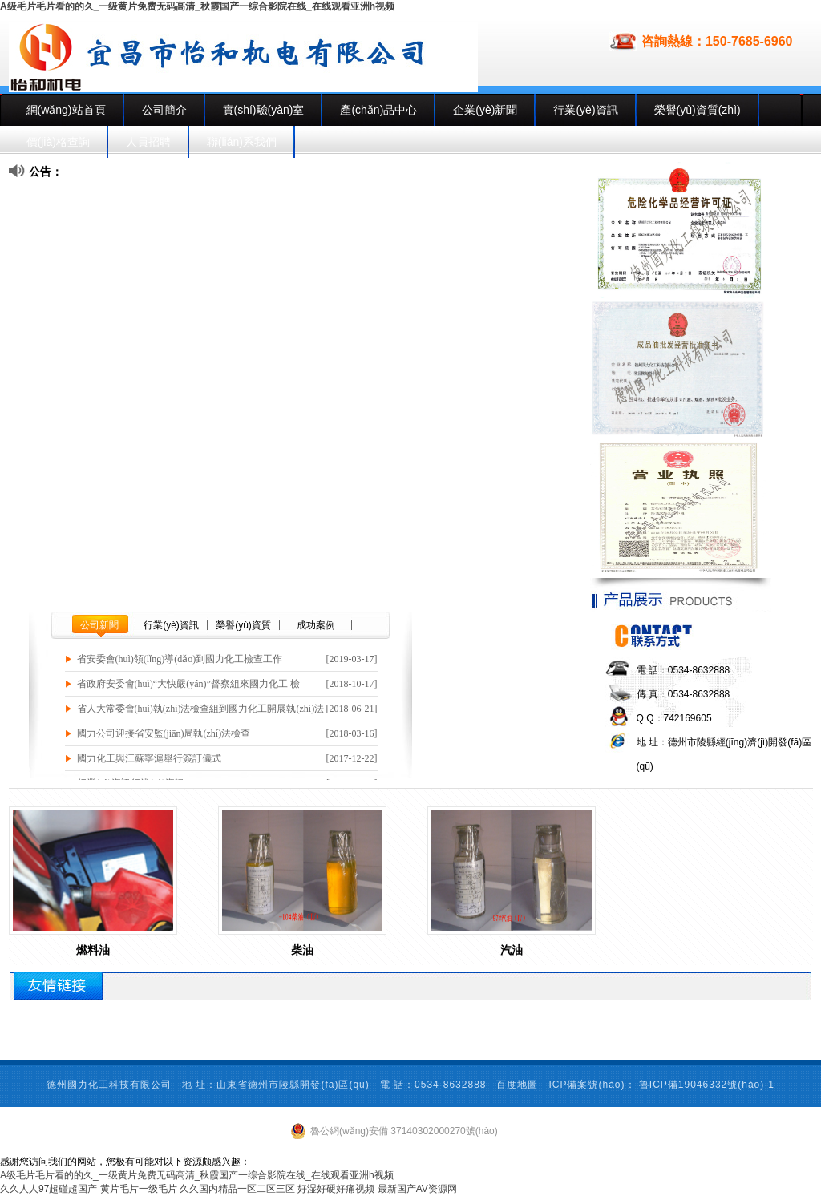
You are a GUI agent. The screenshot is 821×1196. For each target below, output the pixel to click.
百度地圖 (517, 1084)
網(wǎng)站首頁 (66, 109)
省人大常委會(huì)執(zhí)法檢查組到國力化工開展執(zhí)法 (201, 708)
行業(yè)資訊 (585, 109)
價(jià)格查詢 (58, 141)
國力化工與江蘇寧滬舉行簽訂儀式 (149, 758)
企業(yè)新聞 (485, 109)
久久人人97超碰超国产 (48, 1188)
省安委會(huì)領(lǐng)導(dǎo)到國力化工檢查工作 (180, 659)
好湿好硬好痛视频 (335, 1188)
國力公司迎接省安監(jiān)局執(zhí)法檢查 (164, 733)
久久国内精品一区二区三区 (237, 1188)
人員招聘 (148, 141)
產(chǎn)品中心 (378, 109)
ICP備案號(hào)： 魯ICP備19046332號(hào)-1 (661, 1084)
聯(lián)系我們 (242, 141)
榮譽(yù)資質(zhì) (697, 109)
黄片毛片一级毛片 (138, 1188)
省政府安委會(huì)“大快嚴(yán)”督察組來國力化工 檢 (188, 683)
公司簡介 (164, 109)
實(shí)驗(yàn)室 (264, 109)
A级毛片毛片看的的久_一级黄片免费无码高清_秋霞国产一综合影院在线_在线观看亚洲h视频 (197, 6)
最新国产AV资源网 (417, 1188)
